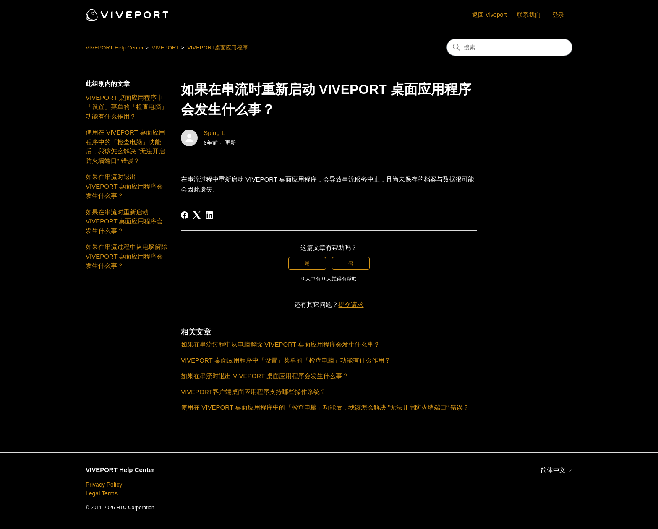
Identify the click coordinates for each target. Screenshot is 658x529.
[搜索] (509, 47)
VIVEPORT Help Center (115, 47)
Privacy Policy (104, 484)
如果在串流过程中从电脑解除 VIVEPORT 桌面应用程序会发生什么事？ (126, 256)
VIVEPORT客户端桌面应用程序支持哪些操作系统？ (253, 391)
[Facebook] (184, 215)
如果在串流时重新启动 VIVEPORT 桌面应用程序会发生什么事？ (124, 221)
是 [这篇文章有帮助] (307, 263)
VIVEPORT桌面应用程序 (217, 47)
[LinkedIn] (209, 215)
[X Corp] (197, 215)
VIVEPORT (165, 47)
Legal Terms (102, 493)
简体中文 (556, 470)
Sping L (214, 132)
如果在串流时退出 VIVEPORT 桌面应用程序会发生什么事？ (124, 186)
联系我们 (528, 14)
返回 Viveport (489, 14)
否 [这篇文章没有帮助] (350, 263)
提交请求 (350, 304)
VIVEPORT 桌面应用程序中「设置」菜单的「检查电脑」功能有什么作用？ (126, 107)
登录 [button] (558, 14)
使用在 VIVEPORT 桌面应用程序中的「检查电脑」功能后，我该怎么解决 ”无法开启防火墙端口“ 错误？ (125, 146)
